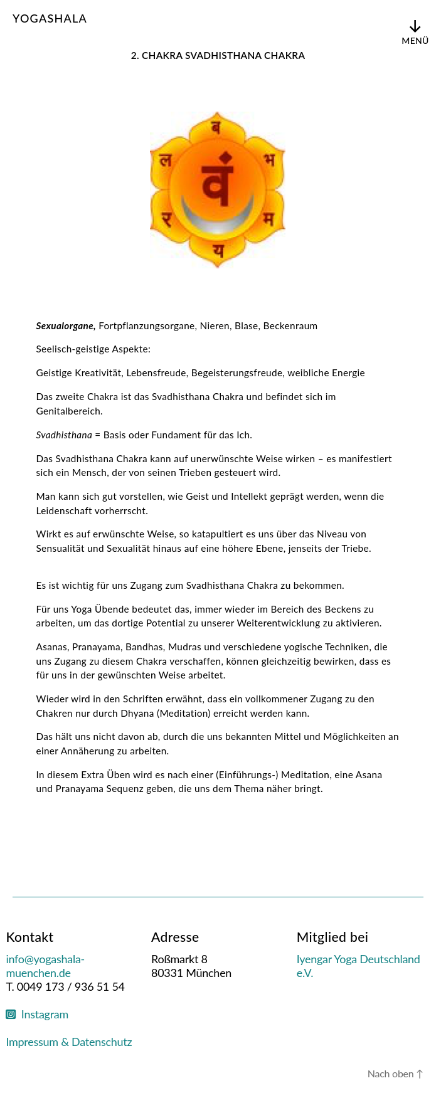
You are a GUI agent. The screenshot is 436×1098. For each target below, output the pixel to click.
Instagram (37, 1014)
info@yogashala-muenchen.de (45, 965)
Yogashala (50, 18)
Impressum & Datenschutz (69, 1041)
